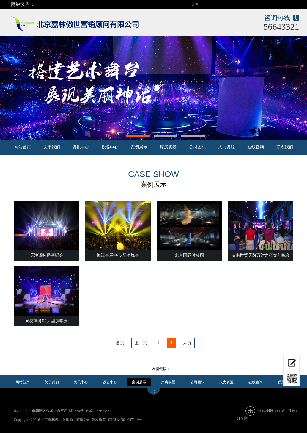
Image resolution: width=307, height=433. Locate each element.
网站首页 (22, 147)
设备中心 (110, 147)
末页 (187, 343)
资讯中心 (81, 147)
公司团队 (197, 147)
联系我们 (284, 147)
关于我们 (51, 147)
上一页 (141, 343)
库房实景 (168, 147)
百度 (280, 410)
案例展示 (139, 147)
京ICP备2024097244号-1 (126, 420)
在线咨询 (255, 147)
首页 (120, 343)
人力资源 (226, 147)
